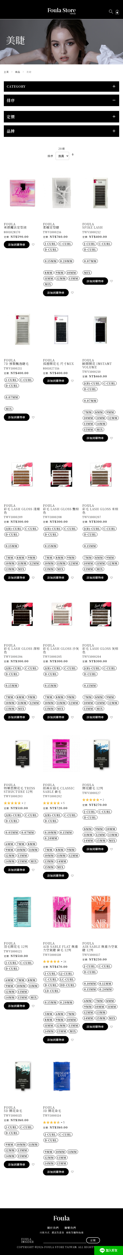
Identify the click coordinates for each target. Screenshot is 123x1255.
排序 (50, 156)
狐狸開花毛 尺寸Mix (58, 363)
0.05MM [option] (12, 832)
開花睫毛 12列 (92, 788)
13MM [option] (73, 278)
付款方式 (45, 1232)
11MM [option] (49, 278)
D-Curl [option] (51, 249)
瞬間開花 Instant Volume (97, 365)
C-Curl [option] (65, 244)
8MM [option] (48, 273)
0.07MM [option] (90, 261)
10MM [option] (71, 273)
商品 (18, 71)
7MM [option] (88, 412)
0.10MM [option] (51, 832)
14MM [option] (101, 424)
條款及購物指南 (74, 1232)
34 (64, 961)
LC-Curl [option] (67, 979)
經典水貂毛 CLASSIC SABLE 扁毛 (59, 790)
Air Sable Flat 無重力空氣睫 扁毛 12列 (60, 948)
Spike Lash (92, 227)
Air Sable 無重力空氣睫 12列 (100, 948)
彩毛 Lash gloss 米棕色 (100, 511)
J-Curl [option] (50, 244)
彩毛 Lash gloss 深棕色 (22, 650)
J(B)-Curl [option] (92, 383)
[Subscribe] (93, 1240)
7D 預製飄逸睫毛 (16, 363)
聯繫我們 (70, 1228)
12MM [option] (61, 278)
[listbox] (61, 246)
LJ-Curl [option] (65, 973)
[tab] (61, 86)
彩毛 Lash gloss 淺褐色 (22, 511)
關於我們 (53, 1228)
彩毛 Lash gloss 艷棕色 (61, 511)
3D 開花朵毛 (52, 1111)
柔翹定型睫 (51, 227)
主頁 (7, 71)
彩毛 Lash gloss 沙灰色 (61, 650)
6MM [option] (9, 844)
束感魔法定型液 (15, 227)
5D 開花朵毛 (13, 1111)
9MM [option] (60, 273)
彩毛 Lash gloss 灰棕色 (100, 650)
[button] (33, 244)
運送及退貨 (58, 1232)
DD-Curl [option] (67, 985)
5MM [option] (48, 1014)
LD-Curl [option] (52, 991)
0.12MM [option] (105, 983)
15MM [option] (88, 429)
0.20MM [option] (66, 261)
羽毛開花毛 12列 (16, 946)
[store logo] (61, 11)
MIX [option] (48, 284)
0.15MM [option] (51, 261)
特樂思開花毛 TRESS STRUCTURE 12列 (19, 790)
